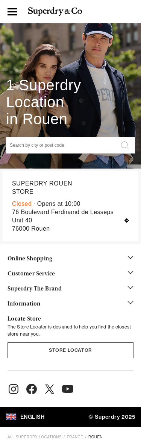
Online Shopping (70, 259)
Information (70, 304)
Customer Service (70, 274)
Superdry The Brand (70, 289)
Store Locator (70, 350)
